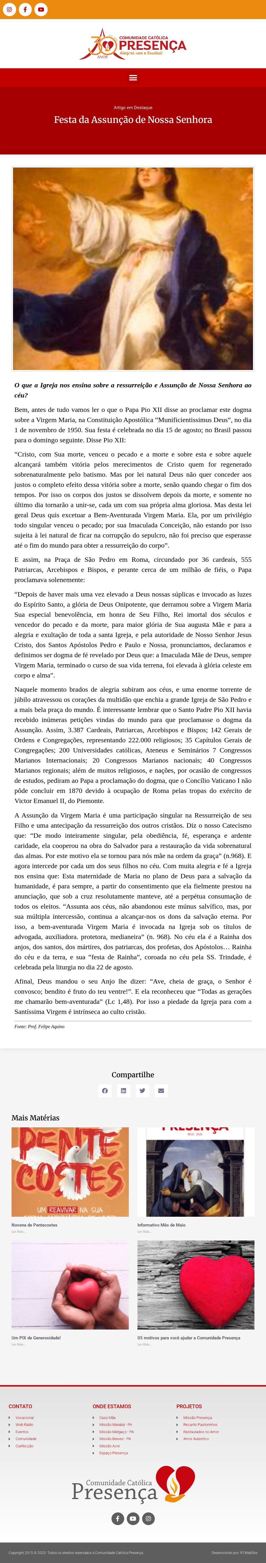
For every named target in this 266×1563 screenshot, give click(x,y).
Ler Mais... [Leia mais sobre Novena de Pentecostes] (19, 1232)
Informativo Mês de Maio (161, 1225)
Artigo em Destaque (133, 107)
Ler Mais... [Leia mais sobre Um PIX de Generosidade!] (19, 1344)
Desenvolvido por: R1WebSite (234, 1553)
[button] (133, 77)
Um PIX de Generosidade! (36, 1338)
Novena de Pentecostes (34, 1225)
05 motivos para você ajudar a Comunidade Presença (188, 1338)
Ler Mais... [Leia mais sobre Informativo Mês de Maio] (144, 1232)
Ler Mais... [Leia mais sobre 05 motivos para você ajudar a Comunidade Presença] (144, 1344)
